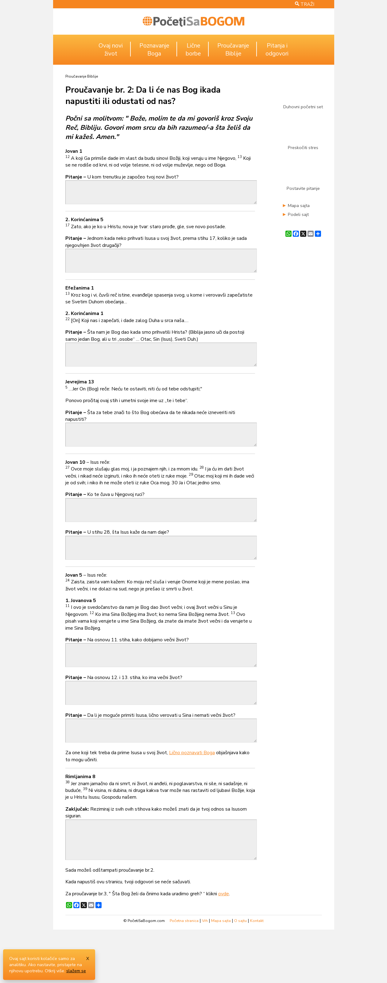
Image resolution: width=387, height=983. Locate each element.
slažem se (76, 971)
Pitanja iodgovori (276, 50)
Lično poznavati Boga (192, 796)
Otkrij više (54, 971)
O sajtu (240, 973)
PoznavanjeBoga (154, 50)
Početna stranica (184, 973)
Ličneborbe (193, 50)
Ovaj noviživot (111, 50)
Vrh (205, 973)
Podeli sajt (298, 214)
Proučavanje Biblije (81, 76)
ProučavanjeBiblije (233, 50)
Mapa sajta (299, 205)
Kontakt (257, 973)
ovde (223, 946)
